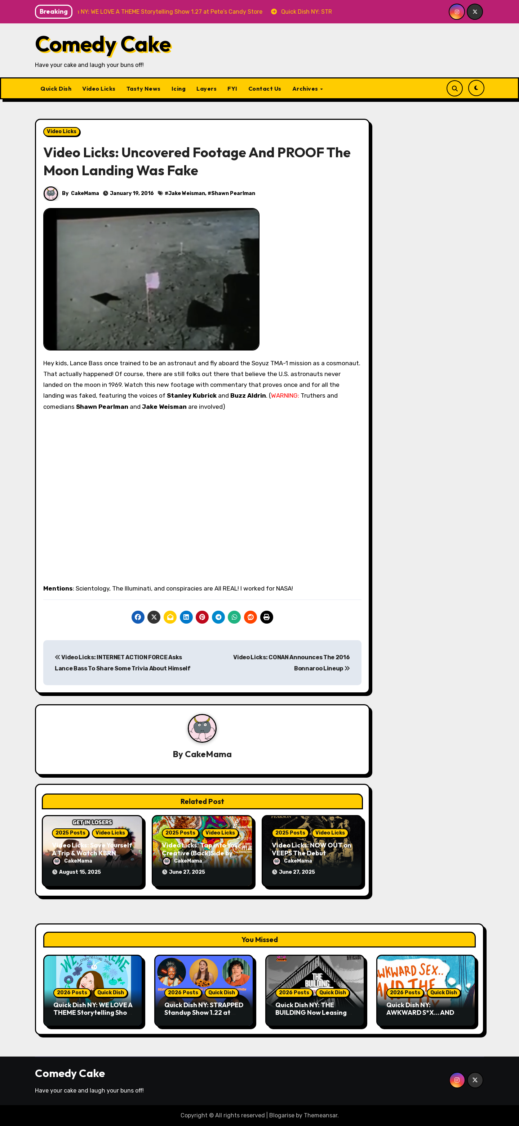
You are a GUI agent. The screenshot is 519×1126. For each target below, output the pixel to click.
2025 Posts (70, 833)
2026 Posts (72, 993)
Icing (179, 88)
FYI (232, 88)
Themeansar (320, 1115)
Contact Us (264, 88)
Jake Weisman (186, 193)
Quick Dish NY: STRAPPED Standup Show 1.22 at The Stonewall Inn (203, 1013)
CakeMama (85, 193)
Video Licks (99, 88)
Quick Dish (55, 88)
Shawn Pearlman (233, 193)
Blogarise (281, 1115)
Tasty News (144, 88)
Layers (206, 88)
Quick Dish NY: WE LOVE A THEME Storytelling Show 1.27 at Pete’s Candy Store (92, 1016)
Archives (306, 88)
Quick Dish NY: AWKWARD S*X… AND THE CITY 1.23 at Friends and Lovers (424, 1016)
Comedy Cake (103, 43)
